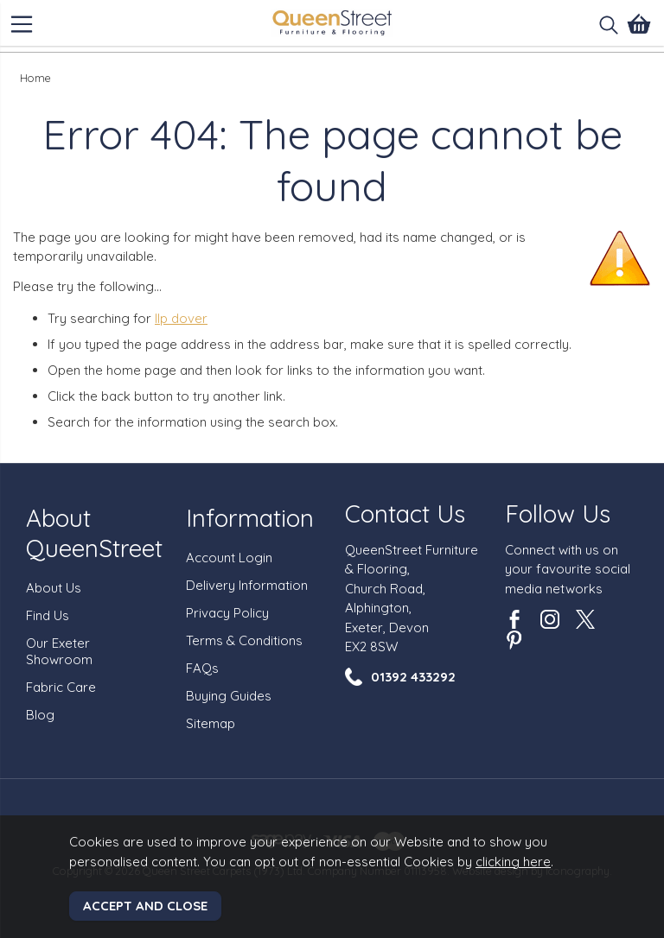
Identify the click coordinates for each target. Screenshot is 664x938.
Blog (40, 715)
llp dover (181, 318)
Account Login (229, 557)
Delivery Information (247, 585)
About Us (53, 588)
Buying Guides (228, 696)
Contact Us (405, 513)
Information (250, 518)
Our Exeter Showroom (59, 651)
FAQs (202, 668)
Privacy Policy (227, 613)
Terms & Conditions (244, 640)
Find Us (47, 615)
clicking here (513, 861)
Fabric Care (61, 687)
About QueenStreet (94, 533)
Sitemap (210, 723)
